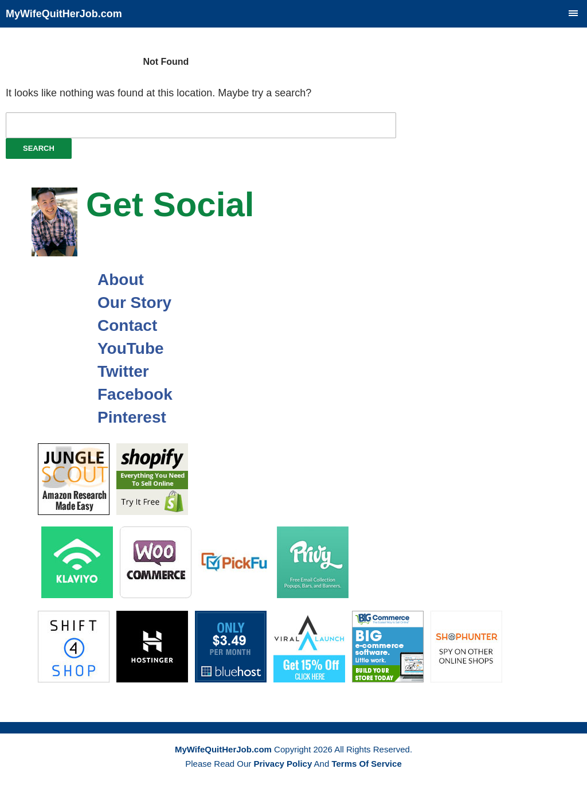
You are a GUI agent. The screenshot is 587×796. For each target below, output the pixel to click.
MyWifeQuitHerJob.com (64, 13)
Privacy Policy (283, 763)
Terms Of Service (366, 763)
